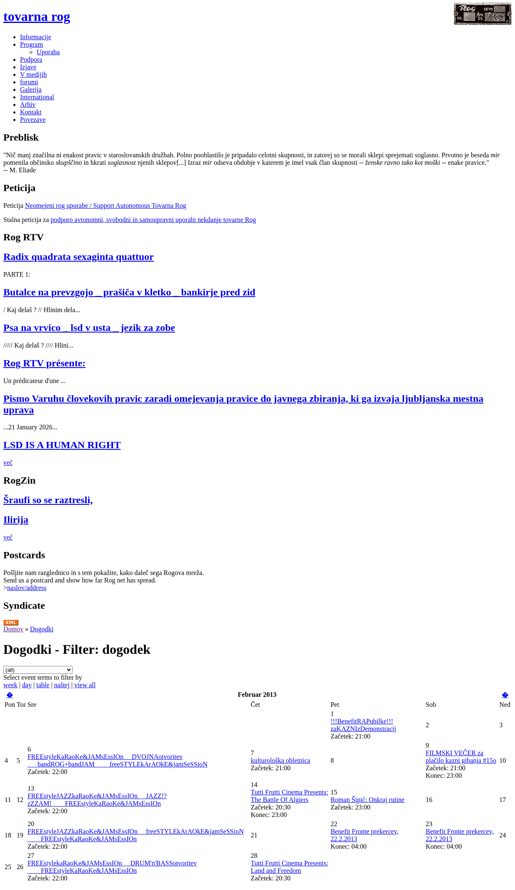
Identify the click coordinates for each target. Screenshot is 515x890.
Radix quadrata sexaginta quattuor (78, 256)
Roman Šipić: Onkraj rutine (367, 799)
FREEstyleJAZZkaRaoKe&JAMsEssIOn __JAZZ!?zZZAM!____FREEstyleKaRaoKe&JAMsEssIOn (97, 799)
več (8, 462)
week (10, 684)
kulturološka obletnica (280, 760)
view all (84, 684)
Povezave (32, 119)
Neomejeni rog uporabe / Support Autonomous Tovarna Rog (105, 205)
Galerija (31, 89)
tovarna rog (36, 16)
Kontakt (31, 112)
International (37, 97)
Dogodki (41, 629)
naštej (62, 684)
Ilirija (15, 519)
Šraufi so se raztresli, (48, 499)
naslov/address (26, 587)
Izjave (28, 67)
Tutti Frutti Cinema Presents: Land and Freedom (289, 867)
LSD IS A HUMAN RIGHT (62, 444)
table (42, 684)
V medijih (33, 74)
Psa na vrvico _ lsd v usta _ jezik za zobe (89, 327)
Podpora (31, 59)
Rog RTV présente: (44, 363)
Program (31, 44)
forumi (29, 82)
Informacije (35, 36)
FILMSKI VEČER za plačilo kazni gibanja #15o (461, 756)
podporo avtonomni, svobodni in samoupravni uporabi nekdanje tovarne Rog (153, 219)
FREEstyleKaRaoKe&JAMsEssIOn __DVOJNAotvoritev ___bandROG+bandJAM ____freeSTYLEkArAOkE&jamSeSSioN (118, 760)
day (27, 684)
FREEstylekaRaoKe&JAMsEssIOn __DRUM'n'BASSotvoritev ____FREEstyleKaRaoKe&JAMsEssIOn (112, 867)
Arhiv (27, 104)
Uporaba (48, 51)
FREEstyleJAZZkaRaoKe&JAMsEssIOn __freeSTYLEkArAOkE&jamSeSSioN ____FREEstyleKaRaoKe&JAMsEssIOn (136, 835)
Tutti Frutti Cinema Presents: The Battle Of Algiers (289, 796)
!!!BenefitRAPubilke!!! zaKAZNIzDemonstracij (363, 725)
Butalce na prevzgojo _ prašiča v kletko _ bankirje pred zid (129, 292)
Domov (13, 629)
